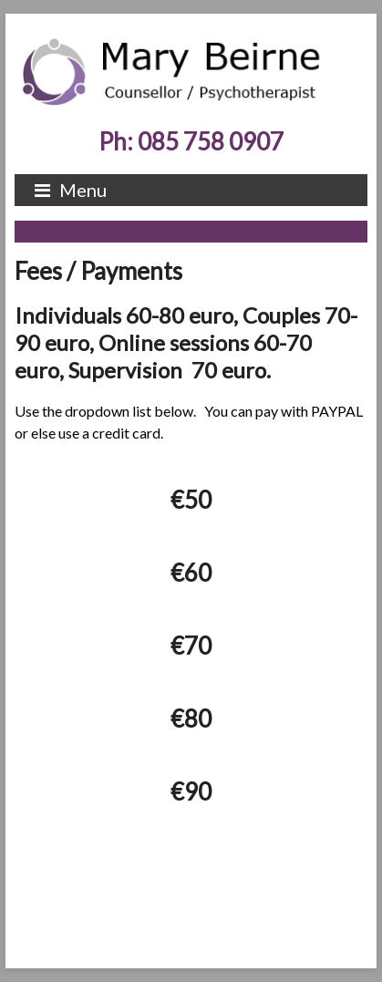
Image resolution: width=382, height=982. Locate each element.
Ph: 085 (191, 141)
